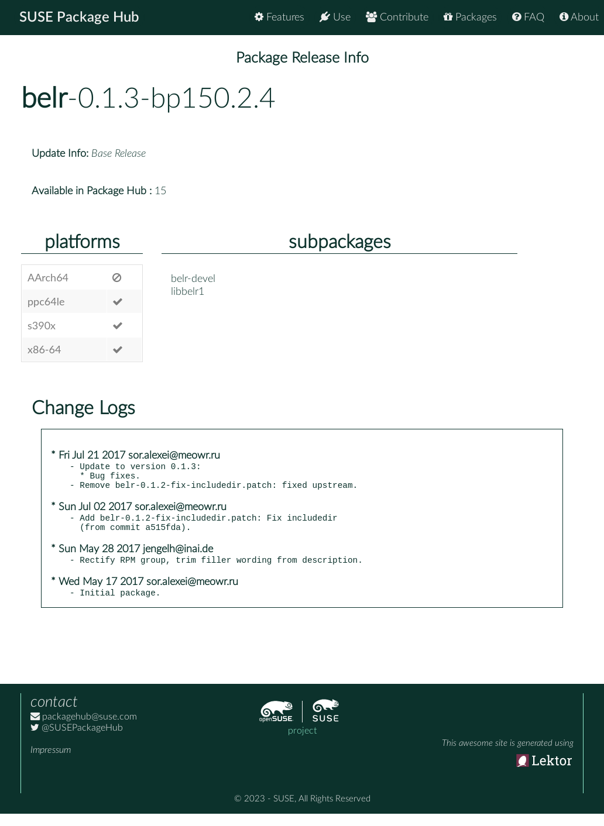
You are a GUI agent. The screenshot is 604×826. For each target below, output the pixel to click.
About (579, 17)
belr (44, 99)
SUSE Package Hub (79, 18)
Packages (470, 17)
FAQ (528, 17)
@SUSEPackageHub (76, 740)
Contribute (397, 17)
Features (279, 17)
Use (335, 17)
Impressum (50, 762)
